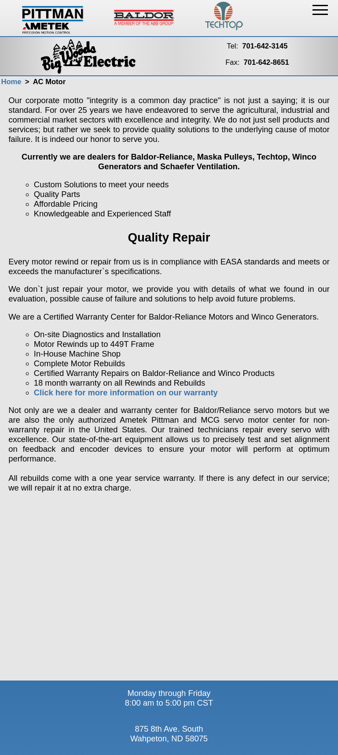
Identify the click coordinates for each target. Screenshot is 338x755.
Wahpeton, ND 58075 (169, 738)
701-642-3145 (264, 46)
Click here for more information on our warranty (126, 392)
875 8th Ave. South (169, 728)
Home (11, 82)
